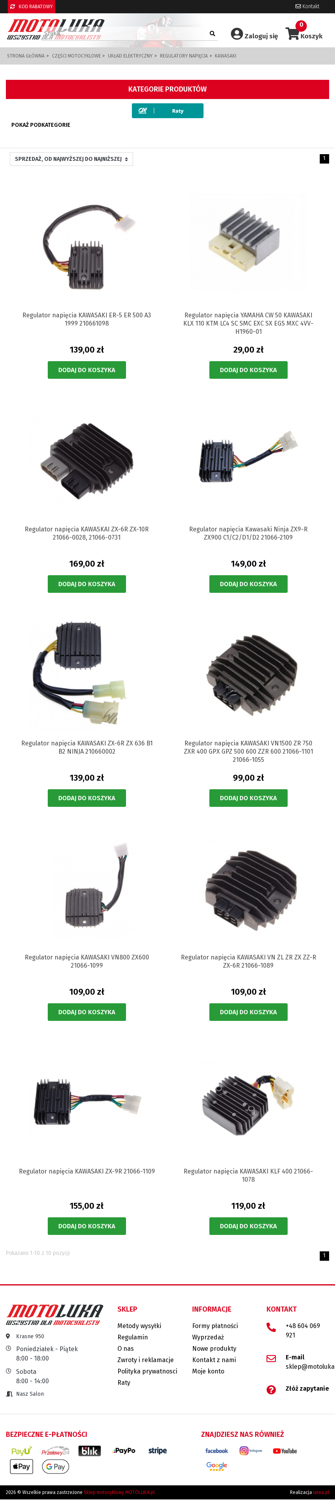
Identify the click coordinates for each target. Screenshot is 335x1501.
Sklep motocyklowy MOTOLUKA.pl (119, 1492)
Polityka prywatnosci (147, 1371)
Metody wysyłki (139, 1326)
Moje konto (208, 1371)
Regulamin (132, 1337)
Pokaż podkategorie (40, 125)
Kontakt (307, 6)
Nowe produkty (214, 1348)
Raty (123, 1382)
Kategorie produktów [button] (167, 89)
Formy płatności (215, 1326)
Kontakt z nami (214, 1360)
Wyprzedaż (208, 1337)
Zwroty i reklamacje (145, 1360)
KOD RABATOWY (31, 6)
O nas (125, 1348)
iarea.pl (321, 1492)
